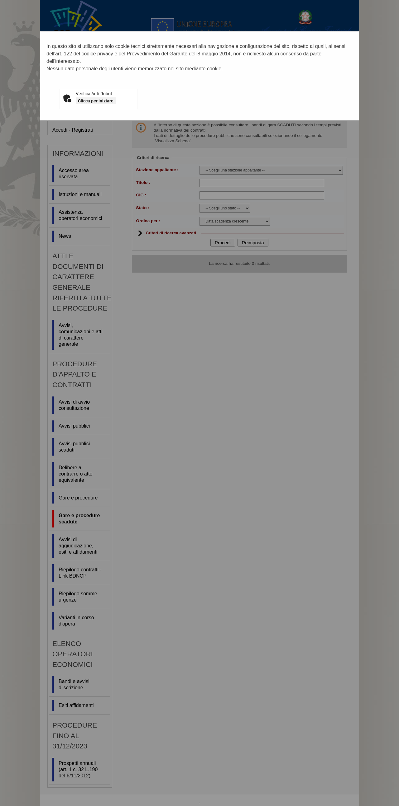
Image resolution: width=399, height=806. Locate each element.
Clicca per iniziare (95, 100)
